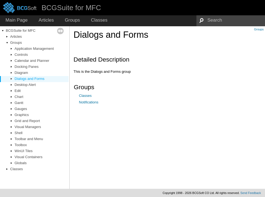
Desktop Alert (25, 85)
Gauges (21, 109)
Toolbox (21, 145)
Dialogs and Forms (29, 79)
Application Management (34, 49)
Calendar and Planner (32, 61)
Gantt (19, 103)
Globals (21, 163)
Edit (18, 91)
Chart (19, 97)
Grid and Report (27, 121)
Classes (16, 169)
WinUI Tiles (24, 151)
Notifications (88, 102)
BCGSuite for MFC (20, 30)
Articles (16, 36)
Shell (18, 133)
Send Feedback (250, 193)
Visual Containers (29, 157)
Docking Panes (26, 67)
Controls (21, 55)
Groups (16, 42)
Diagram (21, 73)
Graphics (22, 115)
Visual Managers (28, 127)
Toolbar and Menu (29, 139)
